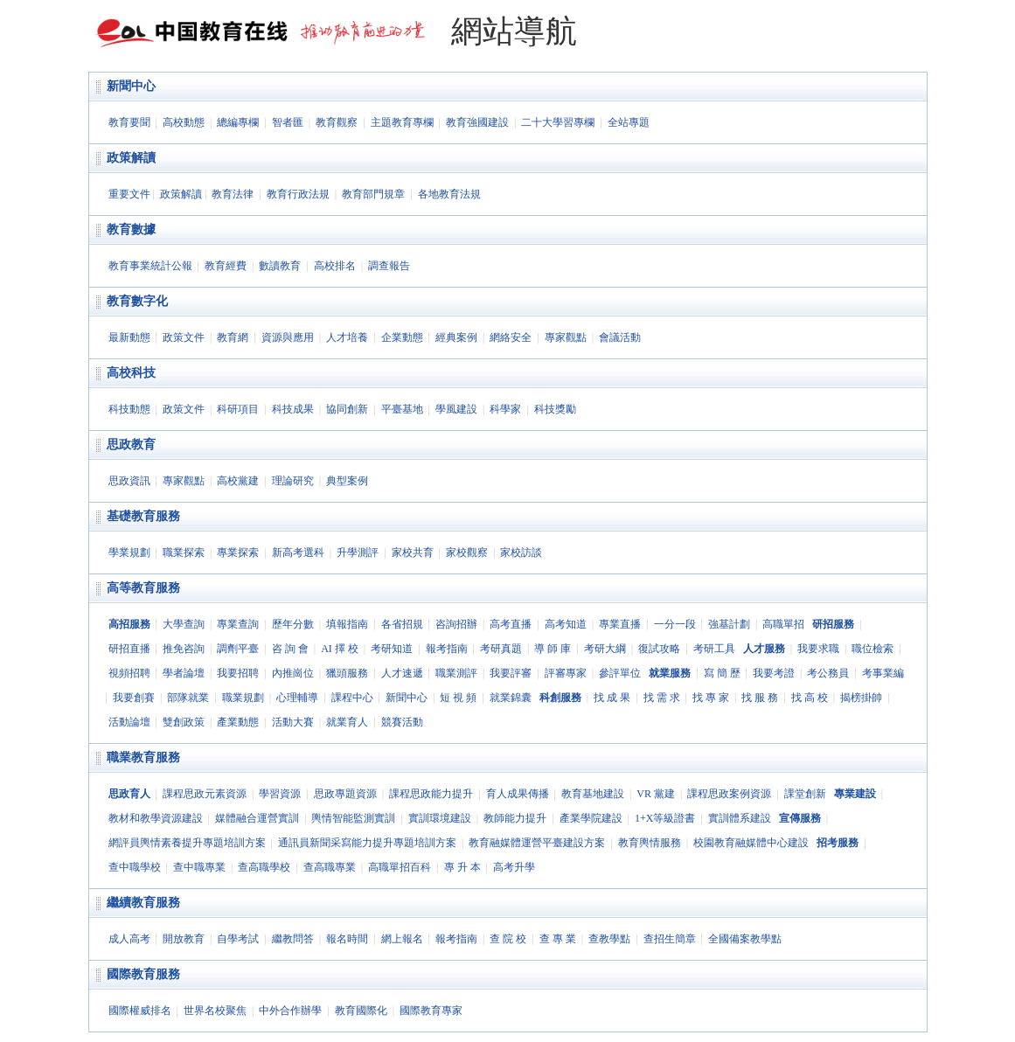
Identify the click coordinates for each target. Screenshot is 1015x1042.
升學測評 (358, 552)
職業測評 (456, 673)
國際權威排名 (139, 1010)
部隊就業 (188, 697)
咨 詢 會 (290, 649)
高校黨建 (238, 481)
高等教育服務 (143, 587)
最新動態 (129, 337)
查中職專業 (199, 867)
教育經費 (226, 266)
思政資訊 (129, 481)
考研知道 (392, 649)
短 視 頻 (458, 697)
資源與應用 (287, 337)
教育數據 (131, 229)
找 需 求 (661, 697)
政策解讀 (131, 157)
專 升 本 (462, 867)
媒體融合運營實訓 (257, 818)
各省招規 (402, 624)
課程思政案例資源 (729, 794)
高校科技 (131, 372)
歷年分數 (293, 624)
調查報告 (389, 266)
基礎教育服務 (143, 516)
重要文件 (129, 194)
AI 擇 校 (339, 649)
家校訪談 (521, 552)
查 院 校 (508, 939)
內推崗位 (293, 673)
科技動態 (129, 409)
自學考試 (238, 939)
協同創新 (347, 409)
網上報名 (402, 939)
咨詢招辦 (456, 624)
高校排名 (335, 266)
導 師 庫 (552, 649)
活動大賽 (293, 722)
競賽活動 (402, 722)
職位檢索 (872, 649)
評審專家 (566, 673)
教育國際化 (361, 1010)
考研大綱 (605, 649)
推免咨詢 (184, 649)
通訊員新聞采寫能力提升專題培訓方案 (367, 843)
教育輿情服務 (649, 843)
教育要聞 (129, 122)
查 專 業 (557, 939)
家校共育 (413, 552)
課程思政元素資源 (205, 794)
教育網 (232, 337)
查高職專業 (329, 867)
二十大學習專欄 (557, 122)
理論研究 (293, 481)
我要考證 (774, 673)
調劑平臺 (238, 649)
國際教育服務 (143, 974)
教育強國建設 (477, 122)
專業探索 (238, 552)
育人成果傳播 (517, 794)
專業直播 (620, 624)
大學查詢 (184, 624)
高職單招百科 (399, 867)
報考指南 (447, 649)
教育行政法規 (298, 194)
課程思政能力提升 (431, 794)
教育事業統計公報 (150, 266)
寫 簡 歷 (722, 673)
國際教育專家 (431, 1010)
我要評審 (511, 673)
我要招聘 (238, 673)
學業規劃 (129, 552)
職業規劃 (243, 697)
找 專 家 (710, 697)
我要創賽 (134, 697)
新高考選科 (298, 552)
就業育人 (347, 722)
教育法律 (233, 194)
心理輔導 (297, 697)
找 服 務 (759, 697)
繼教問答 (293, 939)
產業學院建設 (591, 818)
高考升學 (514, 867)
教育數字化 (137, 301)
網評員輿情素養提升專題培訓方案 (187, 843)
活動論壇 (129, 722)
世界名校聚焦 (215, 1010)
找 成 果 (612, 697)
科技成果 (293, 409)
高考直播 (511, 624)
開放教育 (184, 939)
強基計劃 (729, 624)
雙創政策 (184, 722)
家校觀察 (467, 552)
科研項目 (238, 409)
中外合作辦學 (290, 1010)
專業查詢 (238, 624)
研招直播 (129, 649)
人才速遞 (402, 673)
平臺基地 (402, 409)
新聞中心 (131, 86)
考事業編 (883, 673)
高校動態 (184, 122)
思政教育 (131, 444)
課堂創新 (805, 794)
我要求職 (818, 649)
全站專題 (629, 122)
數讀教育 (280, 266)
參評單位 (620, 673)
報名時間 (347, 939)
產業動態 (238, 722)
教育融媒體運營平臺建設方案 (537, 843)
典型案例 (347, 481)
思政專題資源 (345, 794)
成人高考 (129, 939)
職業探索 (184, 552)
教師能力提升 (514, 818)
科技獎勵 (555, 409)
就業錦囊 (511, 697)
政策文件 (184, 337)
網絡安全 (511, 337)
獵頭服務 (347, 673)
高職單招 (783, 624)
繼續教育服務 (143, 902)
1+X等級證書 (665, 818)
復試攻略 (659, 649)
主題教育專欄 (402, 122)
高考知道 (566, 624)
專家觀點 (566, 337)
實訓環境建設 (439, 818)
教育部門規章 (373, 194)
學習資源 (280, 794)
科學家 (505, 409)
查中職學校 (134, 867)
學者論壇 (184, 673)
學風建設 (456, 409)
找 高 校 (809, 697)
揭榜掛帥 (861, 697)
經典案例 (456, 337)
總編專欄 (238, 122)
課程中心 (352, 697)
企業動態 (402, 337)
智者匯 (287, 122)
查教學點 (609, 939)
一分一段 (675, 624)
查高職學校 (264, 867)
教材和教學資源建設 (155, 818)
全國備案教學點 (745, 939)
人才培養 (347, 337)
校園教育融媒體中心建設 (751, 843)
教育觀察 (337, 122)
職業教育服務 (143, 757)
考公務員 (828, 673)
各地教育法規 (449, 194)
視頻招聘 (129, 673)
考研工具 (714, 649)
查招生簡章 (669, 939)
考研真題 (501, 649)
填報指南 (347, 624)
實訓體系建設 (739, 818)
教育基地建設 (592, 794)
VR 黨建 (655, 794)
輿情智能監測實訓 (353, 818)
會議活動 (620, 337)
